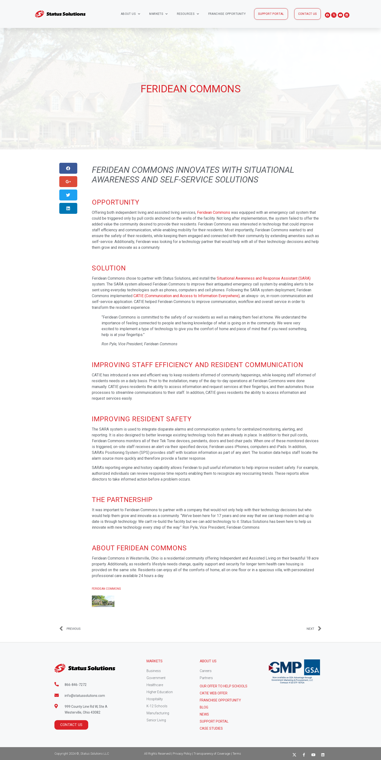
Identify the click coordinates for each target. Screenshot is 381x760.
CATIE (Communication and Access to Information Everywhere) (186, 296)
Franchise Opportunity (227, 14)
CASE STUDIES (211, 728)
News (204, 714)
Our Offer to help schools (223, 686)
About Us (130, 14)
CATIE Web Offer (213, 693)
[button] (271, 14)
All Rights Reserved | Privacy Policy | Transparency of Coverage (187, 753)
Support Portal (214, 721)
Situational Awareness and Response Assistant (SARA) (264, 278)
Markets (158, 14)
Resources (188, 14)
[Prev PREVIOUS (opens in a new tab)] (124, 628)
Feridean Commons (213, 212)
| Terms (236, 753)
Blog (204, 707)
